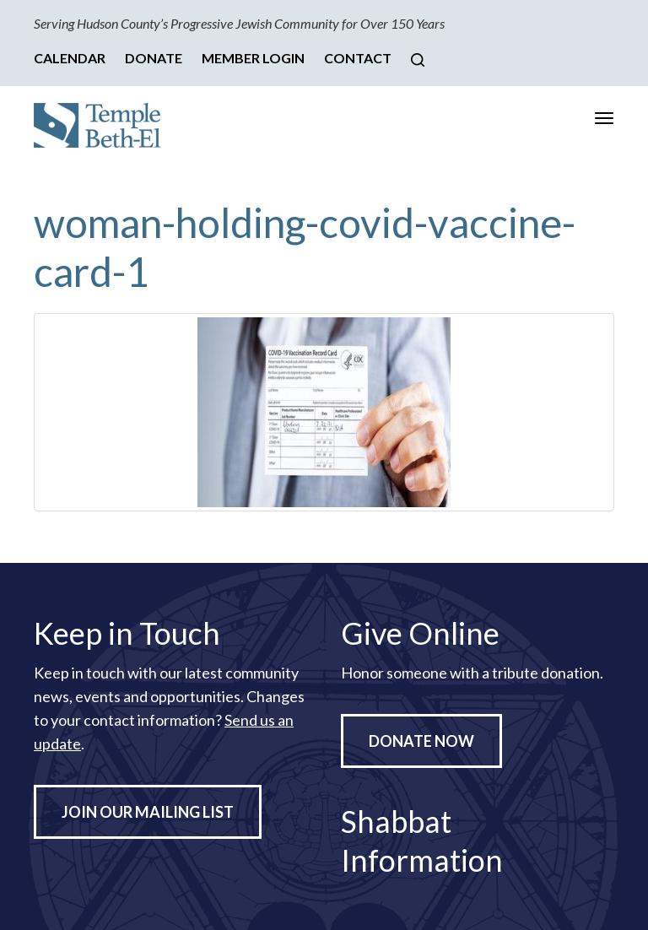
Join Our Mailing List (148, 812)
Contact (358, 58)
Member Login (253, 58)
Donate (153, 58)
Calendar (69, 58)
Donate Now (421, 741)
